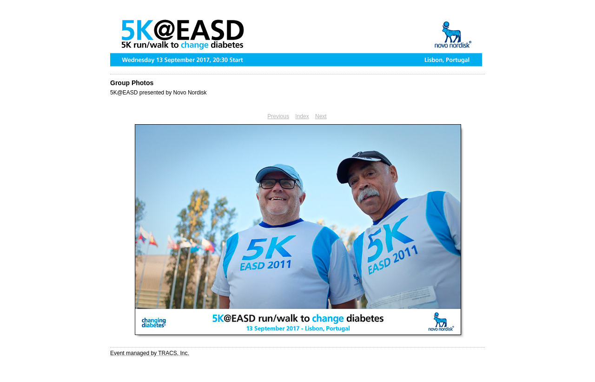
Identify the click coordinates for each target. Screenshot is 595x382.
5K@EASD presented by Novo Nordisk (158, 92)
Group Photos (131, 83)
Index (302, 116)
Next (321, 116)
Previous (278, 116)
